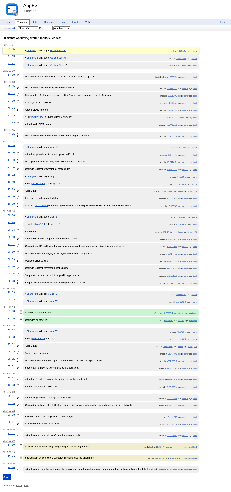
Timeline (22, 22)
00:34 (11, 230)
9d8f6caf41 (172, 354)
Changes (31, 50)
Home (8, 22)
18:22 (11, 93)
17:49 (11, 456)
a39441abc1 (172, 125)
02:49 (11, 108)
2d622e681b (172, 88)
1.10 (195, 346)
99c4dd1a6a (181, 148)
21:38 (11, 311)
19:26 (11, 467)
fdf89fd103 (172, 239)
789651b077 (172, 110)
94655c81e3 (181, 295)
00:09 (11, 259)
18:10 (11, 152)
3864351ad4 (172, 470)
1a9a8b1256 (172, 276)
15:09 (11, 189)
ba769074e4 (181, 58)
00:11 (11, 244)
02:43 (11, 115)
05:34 (11, 329)
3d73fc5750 (172, 436)
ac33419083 (172, 283)
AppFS (30, 5)
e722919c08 (172, 199)
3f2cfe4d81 (168, 320)
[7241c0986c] (41, 205)
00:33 (11, 237)
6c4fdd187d (181, 177)
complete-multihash (189, 447)
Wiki (87, 22)
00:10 (11, 251)
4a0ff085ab (168, 313)
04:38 (11, 100)
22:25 (11, 403)
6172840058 (172, 261)
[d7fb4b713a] (38, 224)
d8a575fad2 (172, 406)
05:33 (11, 337)
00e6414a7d (172, 162)
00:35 (11, 222)
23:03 (11, 415)
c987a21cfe (172, 424)
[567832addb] (38, 183)
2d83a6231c (172, 387)
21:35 (11, 49)
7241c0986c (172, 247)
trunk (195, 77)
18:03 (11, 377)
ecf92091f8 (172, 254)
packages (193, 313)
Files (35, 22)
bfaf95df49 (160, 447)
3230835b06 (179, 118)
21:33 (11, 63)
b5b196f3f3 (172, 206)
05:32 (11, 344)
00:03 (11, 281)
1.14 (195, 191)
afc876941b (172, 77)
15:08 (11, 203)
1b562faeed (167, 346)
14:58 (11, 75)
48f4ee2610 (181, 339)
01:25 (11, 134)
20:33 (11, 292)
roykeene (193, 118)
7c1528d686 (172, 269)
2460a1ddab (160, 458)
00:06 (11, 266)
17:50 (11, 160)
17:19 (11, 444)
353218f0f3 (172, 96)
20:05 (11, 86)
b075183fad (172, 368)
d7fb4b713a (167, 232)
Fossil (19, 485)
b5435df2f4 (181, 184)
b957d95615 (181, 225)
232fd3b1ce (172, 398)
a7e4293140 (181, 302)
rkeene (194, 51)
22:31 (11, 396)
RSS (26, 485)
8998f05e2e (172, 380)
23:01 (11, 422)
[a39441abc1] (38, 117)
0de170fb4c (181, 332)
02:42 (11, 122)
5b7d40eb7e (172, 169)
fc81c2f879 (172, 417)
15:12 (11, 174)
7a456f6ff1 (182, 217)
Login (223, 22)
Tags (63, 22)
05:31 (11, 358)
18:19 (11, 145)
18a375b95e (181, 66)
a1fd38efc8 (172, 103)
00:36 (11, 215)
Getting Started (58, 50)
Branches (49, 22)
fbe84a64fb (172, 155)
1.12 (195, 232)
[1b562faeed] (38, 338)
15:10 (11, 182)
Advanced (9, 28)
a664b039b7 (172, 361)
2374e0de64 (172, 136)
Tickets (75, 22)
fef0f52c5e (182, 51)
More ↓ (7, 477)
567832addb (167, 191)
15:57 (11, 433)
